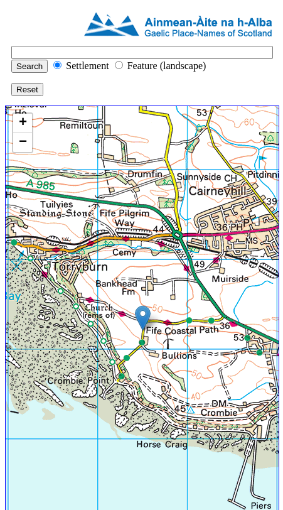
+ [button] (23, 123)
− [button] (23, 142)
